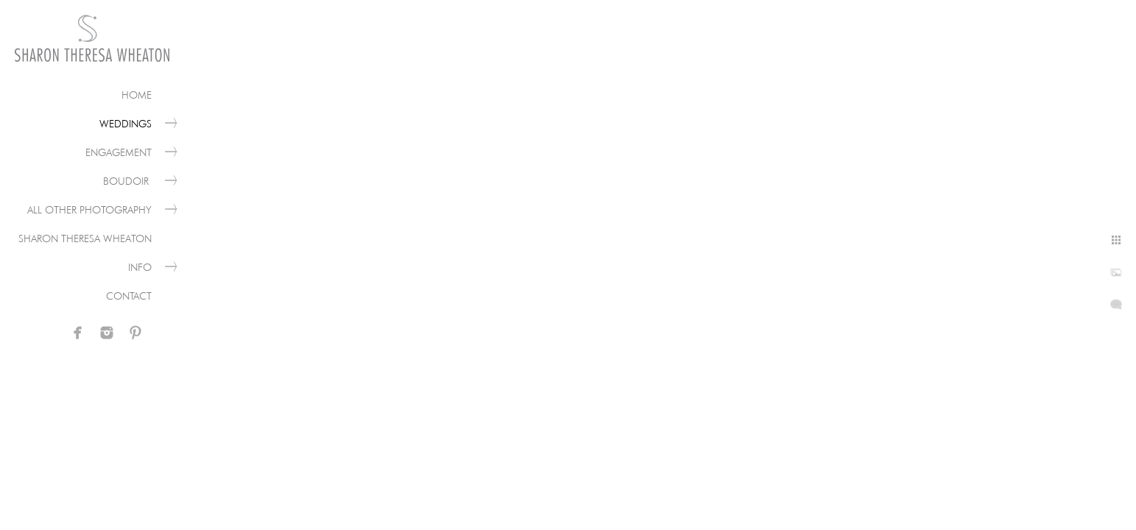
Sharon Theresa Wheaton (85, 238)
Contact (129, 296)
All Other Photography (89, 210)
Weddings (125, 124)
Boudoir (127, 181)
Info (140, 267)
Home (136, 95)
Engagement (118, 152)
